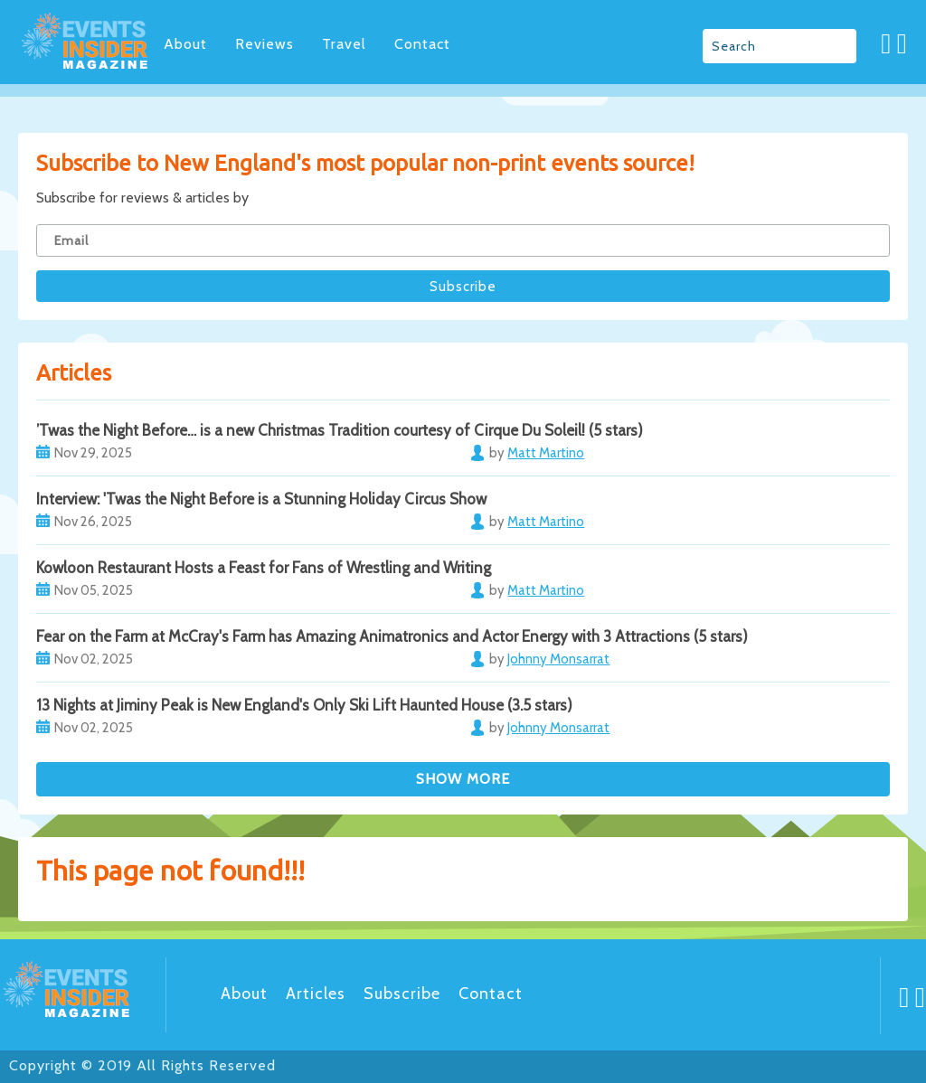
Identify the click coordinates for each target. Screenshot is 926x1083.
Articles (315, 993)
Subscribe (402, 993)
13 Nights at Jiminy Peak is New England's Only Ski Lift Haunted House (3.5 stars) (304, 705)
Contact (422, 43)
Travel (344, 43)
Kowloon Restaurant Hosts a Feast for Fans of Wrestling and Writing (263, 568)
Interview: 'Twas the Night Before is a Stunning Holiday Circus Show (261, 499)
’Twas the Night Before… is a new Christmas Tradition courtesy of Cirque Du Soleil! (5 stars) (339, 430)
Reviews (264, 43)
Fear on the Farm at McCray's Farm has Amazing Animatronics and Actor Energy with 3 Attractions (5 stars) (392, 636)
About (185, 43)
